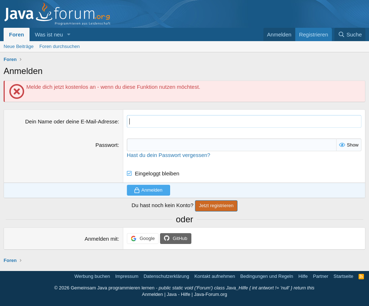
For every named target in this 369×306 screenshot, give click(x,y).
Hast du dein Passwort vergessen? (168, 155)
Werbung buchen (92, 276)
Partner (320, 276)
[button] (68, 34)
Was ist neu (49, 34)
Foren (16, 34)
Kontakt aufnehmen (214, 276)
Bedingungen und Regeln (266, 276)
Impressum (126, 276)
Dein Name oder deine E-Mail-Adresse (71, 121)
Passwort (106, 145)
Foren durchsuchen (59, 46)
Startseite (344, 276)
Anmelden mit (101, 239)
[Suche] (349, 34)
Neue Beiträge (19, 46)
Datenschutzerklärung (166, 276)
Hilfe (303, 276)
